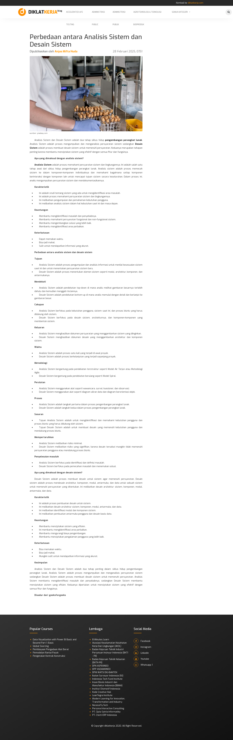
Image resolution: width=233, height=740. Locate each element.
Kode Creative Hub (101, 692)
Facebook (142, 641)
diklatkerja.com (195, 2)
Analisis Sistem (43, 164)
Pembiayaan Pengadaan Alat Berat (51, 649)
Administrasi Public (98, 14)
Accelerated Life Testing (74, 14)
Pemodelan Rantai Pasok (45, 652)
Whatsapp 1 (143, 664)
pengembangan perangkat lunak (123, 140)
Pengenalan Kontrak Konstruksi (49, 655)
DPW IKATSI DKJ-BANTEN (104, 672)
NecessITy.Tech (100, 705)
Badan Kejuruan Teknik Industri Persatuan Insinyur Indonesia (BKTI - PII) (110, 652)
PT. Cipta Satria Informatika (106, 711)
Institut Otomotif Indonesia (106, 688)
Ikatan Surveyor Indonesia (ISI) (107, 675)
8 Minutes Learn (100, 639)
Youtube (141, 658)
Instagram (142, 646)
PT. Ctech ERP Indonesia (104, 715)
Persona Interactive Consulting (108, 708)
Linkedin (141, 652)
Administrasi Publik (119, 14)
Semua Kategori (180, 12)
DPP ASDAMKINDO (101, 669)
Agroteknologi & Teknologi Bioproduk (147, 14)
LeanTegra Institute (102, 695)
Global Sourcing (41, 646)
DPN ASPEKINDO (100, 665)
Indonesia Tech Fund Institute (107, 678)
